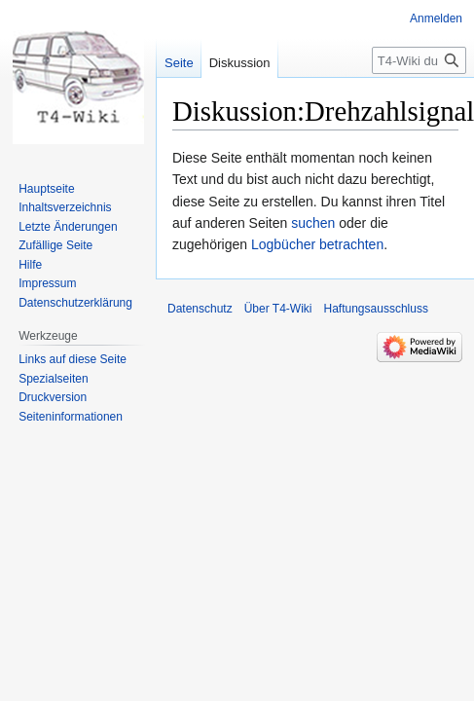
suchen (313, 223)
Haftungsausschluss (376, 308)
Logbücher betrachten (317, 244)
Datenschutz (200, 308)
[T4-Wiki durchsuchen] (419, 60)
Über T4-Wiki (278, 308)
